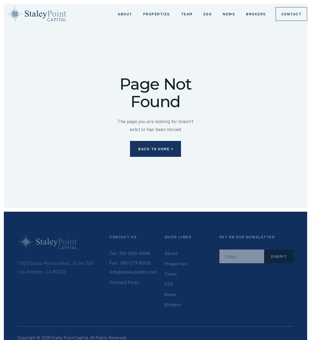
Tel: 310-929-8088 (129, 253)
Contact (291, 14)
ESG (207, 14)
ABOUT (125, 14)
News (229, 14)
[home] (36, 14)
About (171, 253)
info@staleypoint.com (133, 272)
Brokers (256, 14)
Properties (156, 14)
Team (187, 14)
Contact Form (124, 282)
